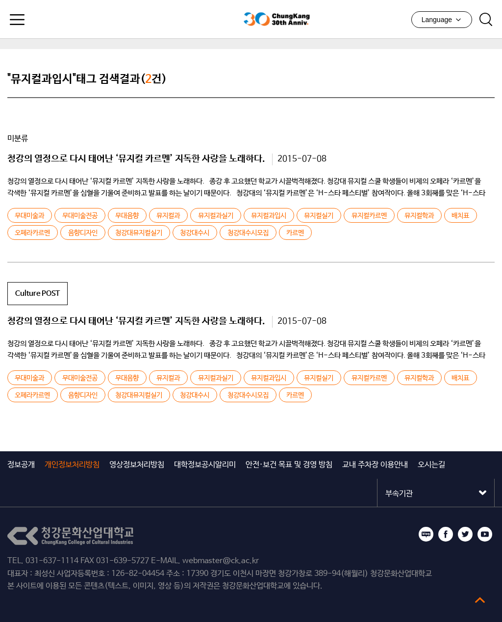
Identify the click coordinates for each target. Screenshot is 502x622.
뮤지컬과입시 (268, 216)
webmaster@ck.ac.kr (220, 561)
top (480, 600)
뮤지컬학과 (419, 216)
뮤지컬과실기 (215, 216)
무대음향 (127, 216)
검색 (485, 19)
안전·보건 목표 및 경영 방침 (289, 464)
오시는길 (431, 464)
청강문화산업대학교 (187, 19)
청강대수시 (194, 233)
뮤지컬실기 (318, 216)
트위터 (465, 534)
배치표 (460, 216)
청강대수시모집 (248, 233)
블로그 (426, 534)
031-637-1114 (51, 561)
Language (442, 20)
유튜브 (484, 534)
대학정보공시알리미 (205, 464)
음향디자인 (83, 233)
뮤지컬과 (168, 216)
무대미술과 (29, 216)
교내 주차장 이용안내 (375, 464)
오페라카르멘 (32, 233)
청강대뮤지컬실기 (138, 233)
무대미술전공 (80, 216)
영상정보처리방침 (136, 464)
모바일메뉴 (17, 19)
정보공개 (21, 464)
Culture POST (37, 293)
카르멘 (295, 233)
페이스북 (445, 534)
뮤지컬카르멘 (369, 216)
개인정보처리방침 (72, 464)
